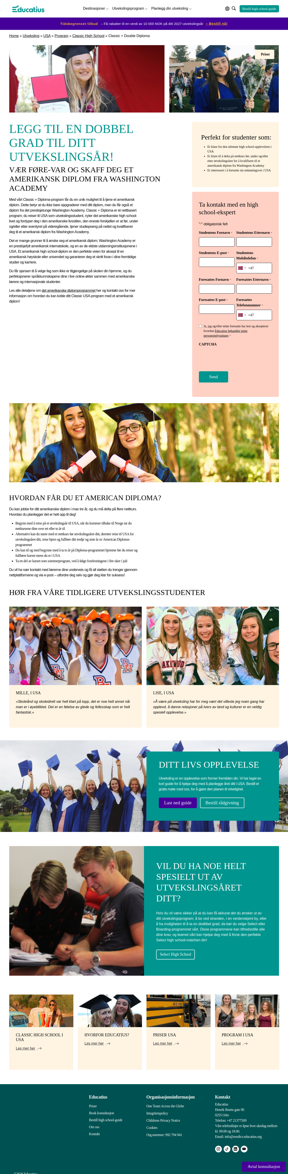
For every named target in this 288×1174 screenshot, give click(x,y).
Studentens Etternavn (254, 232)
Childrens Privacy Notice (163, 1116)
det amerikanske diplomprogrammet (68, 290)
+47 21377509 (236, 1117)
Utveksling (31, 35)
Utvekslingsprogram (128, 8)
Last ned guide (180, 799)
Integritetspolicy (157, 1109)
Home (14, 35)
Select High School (182, 950)
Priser (93, 1102)
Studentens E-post (214, 252)
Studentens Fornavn (215, 232)
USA (47, 35)
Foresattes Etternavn (253, 278)
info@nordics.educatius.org (243, 1133)
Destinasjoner (94, 8)
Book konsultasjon (101, 1109)
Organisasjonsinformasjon (170, 1093)
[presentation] (233, 354)
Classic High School (88, 35)
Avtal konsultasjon (260, 1166)
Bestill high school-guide (259, 8)
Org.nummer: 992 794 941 (164, 1130)
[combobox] (241, 266)
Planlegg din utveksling (169, 8)
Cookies (152, 1123)
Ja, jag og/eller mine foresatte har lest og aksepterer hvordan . (236, 328)
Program (61, 35)
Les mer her (25, 1044)
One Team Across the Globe (165, 1102)
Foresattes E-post (213, 298)
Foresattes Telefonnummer (249, 301)
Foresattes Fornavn (215, 278)
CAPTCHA (208, 341)
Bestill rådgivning (230, 799)
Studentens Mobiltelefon (247, 255)
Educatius (98, 1093)
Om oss (94, 1123)
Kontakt (94, 1130)
